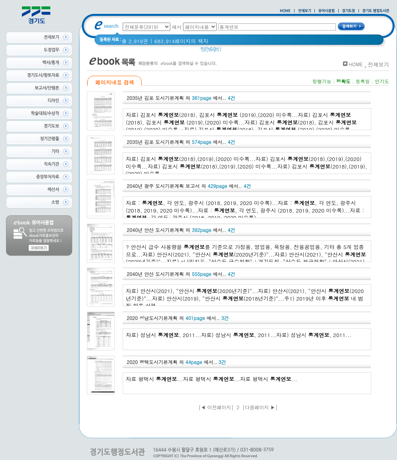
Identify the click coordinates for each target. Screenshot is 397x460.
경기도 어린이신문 (265, 51)
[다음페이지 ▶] (260, 407)
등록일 (362, 81)
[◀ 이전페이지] (215, 407)
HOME (356, 64)
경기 (231, 51)
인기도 (382, 81)
